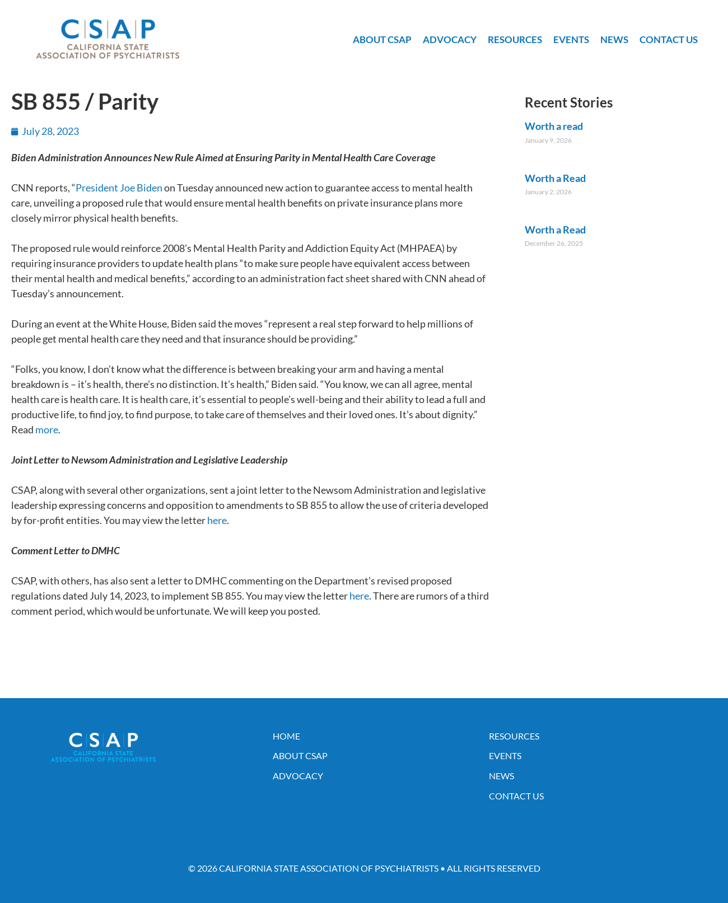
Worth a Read (555, 178)
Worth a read (554, 126)
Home (286, 736)
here (217, 520)
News (614, 39)
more (46, 429)
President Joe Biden (119, 187)
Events (571, 39)
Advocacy (450, 39)
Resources (515, 39)
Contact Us (669, 39)
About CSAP (382, 39)
